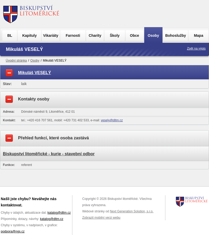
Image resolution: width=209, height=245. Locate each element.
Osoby (153, 35)
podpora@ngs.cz (13, 231)
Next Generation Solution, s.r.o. (132, 211)
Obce (134, 35)
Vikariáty (50, 35)
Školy (114, 35)
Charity (95, 35)
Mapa (198, 35)
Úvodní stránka (16, 60)
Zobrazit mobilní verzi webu (101, 217)
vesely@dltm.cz (112, 120)
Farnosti (73, 35)
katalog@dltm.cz (59, 212)
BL (9, 35)
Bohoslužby (175, 35)
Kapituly (29, 35)
